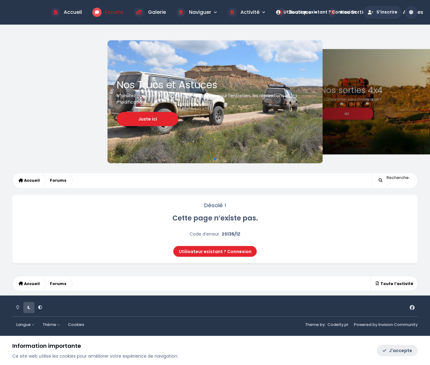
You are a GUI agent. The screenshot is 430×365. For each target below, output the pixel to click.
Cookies (76, 324)
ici (65, 113)
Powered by (386, 324)
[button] (210, 159)
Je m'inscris (393, 113)
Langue (25, 324)
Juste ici (250, 112)
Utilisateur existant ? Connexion (215, 251)
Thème (51, 324)
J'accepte (397, 350)
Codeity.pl (338, 324)
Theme (312, 324)
